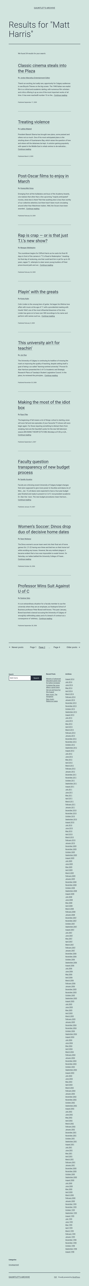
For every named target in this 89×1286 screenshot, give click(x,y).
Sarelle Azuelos (26, 479)
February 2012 (70, 769)
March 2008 (69, 909)
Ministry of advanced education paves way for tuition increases (53, 681)
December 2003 (70, 1061)
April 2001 (69, 1156)
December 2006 (70, 953)
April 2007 (69, 942)
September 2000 (71, 1177)
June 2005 (69, 1007)
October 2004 (70, 1031)
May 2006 (68, 974)
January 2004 (70, 1058)
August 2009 (69, 858)
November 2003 (71, 1064)
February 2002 (70, 1126)
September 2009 (71, 855)
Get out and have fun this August (53, 691)
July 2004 (68, 1040)
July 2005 (68, 1004)
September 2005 (71, 998)
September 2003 (71, 1070)
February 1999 (70, 1234)
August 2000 (69, 1180)
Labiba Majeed (26, 129)
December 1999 (70, 1204)
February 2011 (70, 804)
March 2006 (69, 980)
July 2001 (68, 1147)
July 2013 (68, 718)
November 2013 (71, 706)
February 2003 (70, 1091)
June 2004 (69, 1043)
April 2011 (69, 798)
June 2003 (69, 1079)
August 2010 (69, 822)
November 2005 (71, 992)
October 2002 (70, 1103)
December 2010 (70, 810)
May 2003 (68, 1082)
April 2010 (69, 834)
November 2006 (71, 956)
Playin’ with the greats (38, 291)
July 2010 (68, 825)
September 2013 (71, 712)
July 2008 (68, 897)
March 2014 (69, 694)
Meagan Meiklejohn (27, 248)
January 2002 (70, 1129)
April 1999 (69, 1228)
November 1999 (71, 1207)
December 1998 (70, 1240)
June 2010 (69, 828)
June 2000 (69, 1186)
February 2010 (70, 840)
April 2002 (69, 1121)
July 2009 (68, 861)
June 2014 (69, 685)
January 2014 (70, 700)
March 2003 (69, 1088)
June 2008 (69, 900)
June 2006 (69, 971)
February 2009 (70, 876)
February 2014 (70, 697)
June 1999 (69, 1222)
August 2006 (69, 965)
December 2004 (70, 1025)
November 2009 (71, 849)
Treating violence (34, 121)
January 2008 (70, 915)
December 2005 (70, 989)
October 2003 (70, 1067)
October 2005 (70, 995)
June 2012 (69, 757)
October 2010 (70, 816)
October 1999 (70, 1210)
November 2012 (71, 742)
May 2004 (68, 1046)
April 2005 (69, 1013)
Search (11, 674)
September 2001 (71, 1141)
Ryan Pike (24, 414)
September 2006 (71, 962)
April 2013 (69, 727)
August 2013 (69, 715)
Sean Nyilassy (25, 539)
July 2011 (68, 789)
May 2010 (68, 831)
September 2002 (71, 1106)
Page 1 (33, 647)
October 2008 (70, 888)
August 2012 (69, 751)
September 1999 (71, 1213)
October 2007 (70, 924)
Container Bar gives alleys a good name (53, 686)
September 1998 (71, 1249)
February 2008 (70, 912)
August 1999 (69, 1216)
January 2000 (70, 1201)
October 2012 (70, 745)
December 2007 (70, 918)
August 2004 (69, 1037)
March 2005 (69, 1016)
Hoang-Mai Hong (26, 188)
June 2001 (69, 1150)
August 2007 (69, 930)
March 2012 (69, 766)
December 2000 (70, 1168)
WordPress (76, 1277)
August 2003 (69, 1073)
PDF (55, 1277)
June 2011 (69, 792)
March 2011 (69, 801)
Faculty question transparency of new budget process (44, 467)
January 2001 (70, 1165)
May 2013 (68, 724)
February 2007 (70, 948)
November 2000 (71, 1171)
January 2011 (70, 807)
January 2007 (70, 951)
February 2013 (70, 733)
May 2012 (68, 760)
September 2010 (71, 819)
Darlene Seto (25, 598)
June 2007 (69, 936)
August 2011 (69, 786)
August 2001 (69, 1144)
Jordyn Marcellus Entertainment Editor (35, 78)
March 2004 (69, 1052)
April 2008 (69, 906)
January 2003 (70, 1094)
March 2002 (69, 1124)
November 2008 (71, 885)
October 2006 (70, 959)
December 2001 (70, 1132)
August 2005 (69, 1001)
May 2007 (68, 939)
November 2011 (71, 777)
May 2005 (68, 1010)
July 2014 (68, 682)
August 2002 (69, 1109)
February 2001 (70, 1162)
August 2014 (69, 679)
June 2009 (69, 864)
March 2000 (69, 1195)
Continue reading (60, 95)
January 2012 (70, 772)
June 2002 (69, 1115)
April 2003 (69, 1085)
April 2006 (69, 977)
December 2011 (70, 775)
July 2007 (68, 933)
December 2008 (70, 882)
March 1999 (69, 1231)
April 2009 (69, 870)
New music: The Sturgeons (51, 695)
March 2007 (69, 945)
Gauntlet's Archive (44, 8)
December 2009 (70, 846)
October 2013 (70, 709)
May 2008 (68, 903)
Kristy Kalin (24, 299)
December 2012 (70, 739)
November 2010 (71, 813)
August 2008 (69, 894)
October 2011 (70, 780)
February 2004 (70, 1055)
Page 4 (57, 647)
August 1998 (69, 1252)
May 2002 (68, 1117)
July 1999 (68, 1219)
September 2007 (71, 927)
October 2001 (70, 1138)
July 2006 (68, 968)
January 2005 (70, 1022)
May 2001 (68, 1153)
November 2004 (71, 1028)
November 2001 (71, 1135)
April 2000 (69, 1192)
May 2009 (68, 867)
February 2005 (70, 1019)
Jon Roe (23, 355)
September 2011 (71, 783)
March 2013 (69, 730)
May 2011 (68, 795)
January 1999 (70, 1237)
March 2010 (69, 837)
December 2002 (70, 1097)
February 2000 (70, 1198)
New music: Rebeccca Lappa (52, 700)
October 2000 (70, 1174)
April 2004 (69, 1049)
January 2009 (70, 879)
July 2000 (68, 1183)
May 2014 (68, 688)
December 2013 (70, 703)
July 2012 (68, 754)
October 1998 (70, 1246)
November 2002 (71, 1100)
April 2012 (69, 763)
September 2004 (71, 1034)
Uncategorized (14, 1265)
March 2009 (69, 873)
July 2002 (68, 1112)
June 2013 (69, 721)
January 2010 (70, 843)
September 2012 (71, 748)
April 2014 (69, 691)
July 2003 (68, 1076)
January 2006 (70, 986)
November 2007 (71, 921)
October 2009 (70, 852)
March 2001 (69, 1159)
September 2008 (71, 891)
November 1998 (71, 1243)
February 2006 (70, 983)
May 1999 (68, 1225)
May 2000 (68, 1189)
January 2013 (70, 736)
